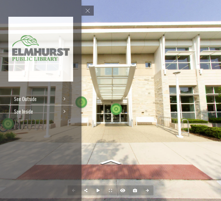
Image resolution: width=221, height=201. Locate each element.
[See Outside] (40, 99)
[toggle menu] (87, 11)
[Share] (86, 190)
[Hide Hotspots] (123, 190)
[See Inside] (40, 111)
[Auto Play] (98, 190)
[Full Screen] (110, 190)
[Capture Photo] (135, 190)
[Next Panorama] (147, 190)
